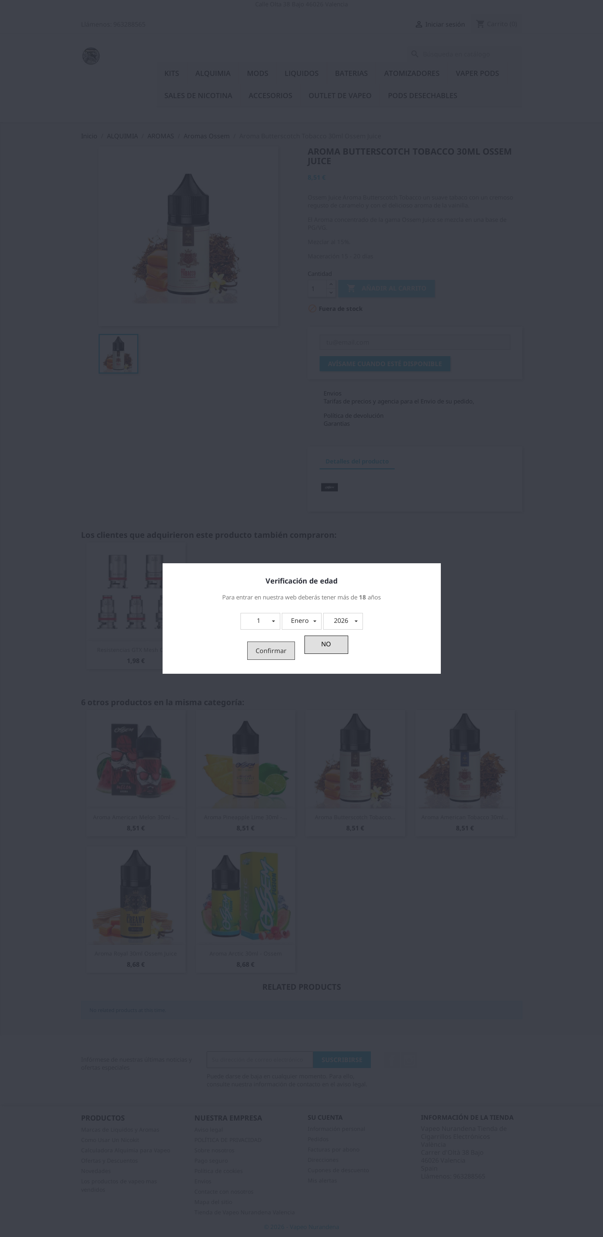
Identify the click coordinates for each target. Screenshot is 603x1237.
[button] (260, 621)
